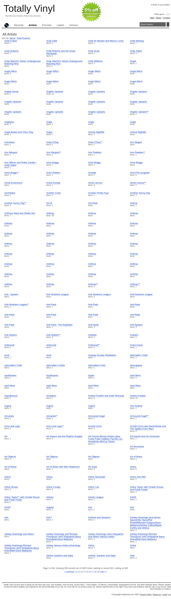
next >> (104, 572)
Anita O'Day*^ (95, 142)
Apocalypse (136, 365)
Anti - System (11, 294)
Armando (9, 416)
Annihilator (9, 193)
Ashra (91, 545)
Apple (91, 375)
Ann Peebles (94, 152)
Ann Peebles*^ (137, 152)
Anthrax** (93, 284)
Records (19, 25)
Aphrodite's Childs (55, 365)
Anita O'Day (52, 142)
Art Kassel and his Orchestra (145, 436)
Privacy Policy (146, 594)
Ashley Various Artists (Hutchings (63, 545)
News (158, 18)
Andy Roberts (11, 51)
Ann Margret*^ (53, 152)
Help (152, 18)
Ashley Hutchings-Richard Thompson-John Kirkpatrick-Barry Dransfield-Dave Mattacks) (21, 548)
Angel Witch (10, 71)
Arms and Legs (12, 426)
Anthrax (50, 213)
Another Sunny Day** (15, 203)
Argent (7, 406)
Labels (60, 25)
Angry (49, 132)
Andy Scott (93, 51)
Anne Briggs (52, 162)
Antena (133, 203)
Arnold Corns (95, 426)
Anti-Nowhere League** (16, 304)
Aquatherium (11, 395)
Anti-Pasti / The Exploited (59, 324)
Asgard (50, 507)
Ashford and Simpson (99, 517)
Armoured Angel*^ (139, 416)
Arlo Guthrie (136, 406)
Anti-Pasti (51, 304)
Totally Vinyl (29, 8)
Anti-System (136, 324)
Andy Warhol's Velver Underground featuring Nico (22, 62)
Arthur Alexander (96, 477)
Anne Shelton (53, 172)
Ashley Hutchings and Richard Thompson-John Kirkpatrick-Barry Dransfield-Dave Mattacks (63, 537)
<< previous (69, 572)
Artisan (49, 497)
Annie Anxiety (53, 182)
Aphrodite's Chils (97, 365)
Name (12, 38)
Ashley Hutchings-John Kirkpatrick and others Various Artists (105, 535)
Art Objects (10, 456)
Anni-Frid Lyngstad (139, 172)
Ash (90, 507)
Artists (33, 25)
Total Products (23, 38)
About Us (157, 594)
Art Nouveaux (137, 446)
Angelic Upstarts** (139, 111)
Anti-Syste (93, 324)
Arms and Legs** (55, 426)
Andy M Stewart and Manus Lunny (106, 41)
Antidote (92, 335)
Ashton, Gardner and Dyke (102, 555)
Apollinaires (10, 375)
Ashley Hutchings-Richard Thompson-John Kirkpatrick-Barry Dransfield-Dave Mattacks (147, 537)
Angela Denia (11, 91)
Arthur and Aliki (138, 477)
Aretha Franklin (138, 395)
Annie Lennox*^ (138, 182)
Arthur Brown (11, 487)
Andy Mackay (137, 41)
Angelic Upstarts (54, 91)
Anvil (6, 355)
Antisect (134, 335)
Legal (164, 594)
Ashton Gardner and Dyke (59, 555)
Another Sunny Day (140, 193)
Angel (133, 61)
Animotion (9, 142)
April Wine (135, 375)
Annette (92, 172)
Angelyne (9, 122)
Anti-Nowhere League (99, 294)
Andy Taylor (136, 51)
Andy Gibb (51, 41)
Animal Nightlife (96, 132)
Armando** (51, 416)
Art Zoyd (92, 466)
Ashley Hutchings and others (19, 534)
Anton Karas (136, 345)
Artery (133, 466)
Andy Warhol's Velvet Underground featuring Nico (64, 62)
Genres (73, 25)
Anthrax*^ (135, 284)
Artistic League (95, 497)
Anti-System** (53, 335)
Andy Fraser (10, 41)
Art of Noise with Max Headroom (63, 466)
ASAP (133, 497)
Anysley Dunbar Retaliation (102, 355)
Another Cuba (53, 193)
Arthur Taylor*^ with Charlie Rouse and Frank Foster (22, 498)
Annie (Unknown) (13, 182)
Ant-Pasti (93, 203)
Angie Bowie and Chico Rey (18, 132)
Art (5, 436)
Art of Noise (136, 456)
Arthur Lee (93, 487)
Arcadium (51, 395)
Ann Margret (10, 152)
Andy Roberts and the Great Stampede (60, 52)
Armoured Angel (96, 416)
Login (167, 14)
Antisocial (9, 345)
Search (168, 24)
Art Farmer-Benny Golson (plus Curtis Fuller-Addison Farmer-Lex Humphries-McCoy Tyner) (105, 439)
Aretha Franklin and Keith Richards (106, 395)
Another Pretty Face (98, 193)
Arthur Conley (53, 487)
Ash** (49, 517)
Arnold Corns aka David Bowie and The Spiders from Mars (148, 427)
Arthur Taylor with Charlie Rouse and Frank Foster (146, 488)
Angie (49, 122)
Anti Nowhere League (57, 294)
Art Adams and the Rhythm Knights (64, 436)
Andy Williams (95, 61)
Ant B (49, 203)
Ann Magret (136, 142)
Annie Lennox (95, 182)
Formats (46, 25)
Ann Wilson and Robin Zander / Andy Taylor (20, 163)
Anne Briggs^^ (11, 172)
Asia (132, 555)
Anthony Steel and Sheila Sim (19, 213)
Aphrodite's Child (138, 355)
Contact (166, 18)
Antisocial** (94, 345)
